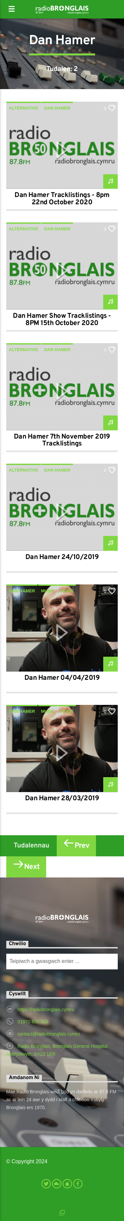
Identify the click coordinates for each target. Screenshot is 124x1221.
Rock (67, 590)
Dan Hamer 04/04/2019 (62, 678)
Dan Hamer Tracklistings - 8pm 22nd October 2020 (62, 199)
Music (48, 590)
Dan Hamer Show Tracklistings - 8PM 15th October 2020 (62, 320)
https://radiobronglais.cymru (45, 1009)
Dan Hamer (57, 108)
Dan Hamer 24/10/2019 (62, 557)
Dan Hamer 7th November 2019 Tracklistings (62, 440)
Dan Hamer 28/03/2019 (62, 798)
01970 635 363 (32, 1021)
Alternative (23, 108)
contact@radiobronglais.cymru (48, 1034)
